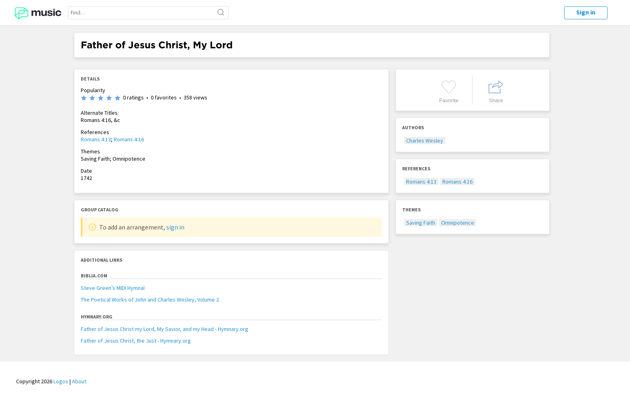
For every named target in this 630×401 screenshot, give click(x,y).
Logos (60, 381)
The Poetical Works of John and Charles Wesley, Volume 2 (150, 299)
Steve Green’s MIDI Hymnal (113, 287)
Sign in (585, 12)
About (79, 381)
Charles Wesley (424, 140)
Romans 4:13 (96, 139)
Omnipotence (457, 222)
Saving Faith (420, 222)
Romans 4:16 (129, 139)
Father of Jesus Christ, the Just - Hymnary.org (136, 340)
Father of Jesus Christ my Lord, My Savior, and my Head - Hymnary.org (164, 329)
